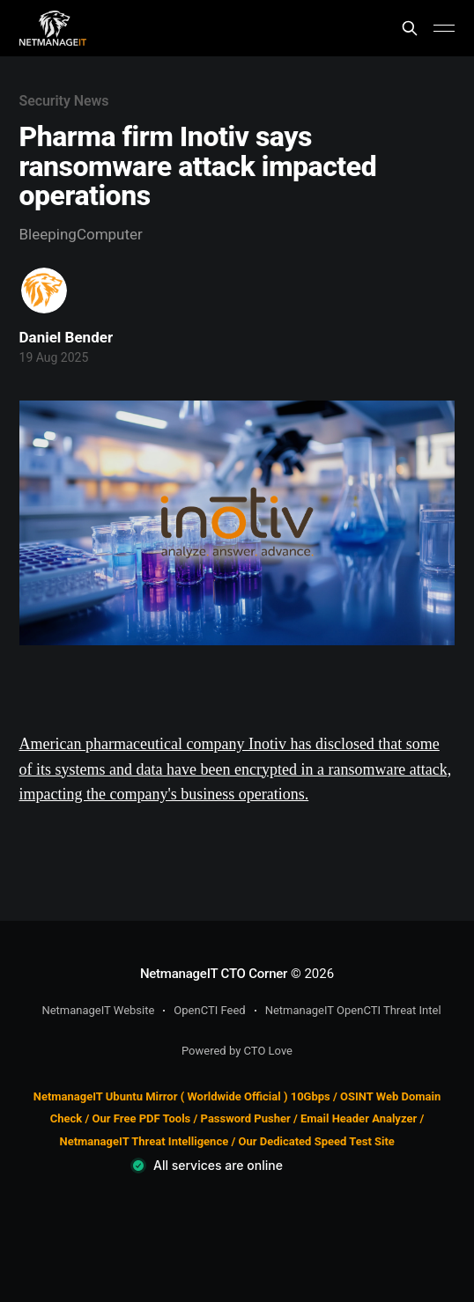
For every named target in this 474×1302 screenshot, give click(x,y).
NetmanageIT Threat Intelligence (144, 1141)
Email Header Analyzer (358, 1118)
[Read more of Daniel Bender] (44, 290)
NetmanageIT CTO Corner (213, 974)
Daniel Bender (66, 337)
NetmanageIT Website (97, 1010)
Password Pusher (246, 1118)
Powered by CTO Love (237, 1050)
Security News (64, 100)
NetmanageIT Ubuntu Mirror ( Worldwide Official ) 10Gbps (181, 1096)
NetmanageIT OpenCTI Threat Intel (353, 1010)
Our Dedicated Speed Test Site (316, 1141)
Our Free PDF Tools (142, 1118)
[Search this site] (410, 28)
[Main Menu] (444, 28)
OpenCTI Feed (209, 1010)
